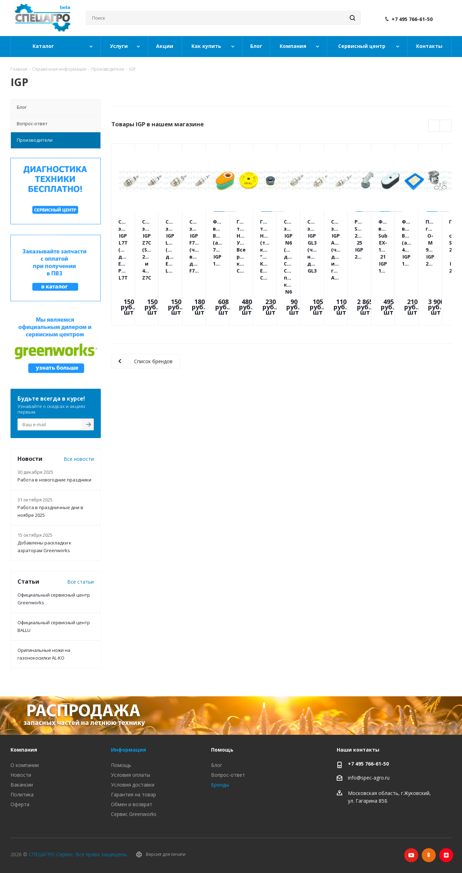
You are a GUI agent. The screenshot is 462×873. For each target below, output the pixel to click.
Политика (22, 794)
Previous (434, 126)
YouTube (411, 855)
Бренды (220, 784)
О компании (24, 765)
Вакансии (21, 784)
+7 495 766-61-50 (412, 19)
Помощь (121, 765)
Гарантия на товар (133, 794)
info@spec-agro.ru (369, 777)
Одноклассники (429, 855)
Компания (23, 749)
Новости (20, 775)
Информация (128, 749)
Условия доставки (132, 784)
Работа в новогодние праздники (54, 480)
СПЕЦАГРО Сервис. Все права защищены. (78, 854)
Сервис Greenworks (133, 814)
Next (445, 126)
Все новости (79, 459)
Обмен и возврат (131, 804)
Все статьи (80, 581)
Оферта (19, 804)
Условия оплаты (130, 775)
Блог (216, 765)
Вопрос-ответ (228, 775)
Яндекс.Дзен (446, 855)
